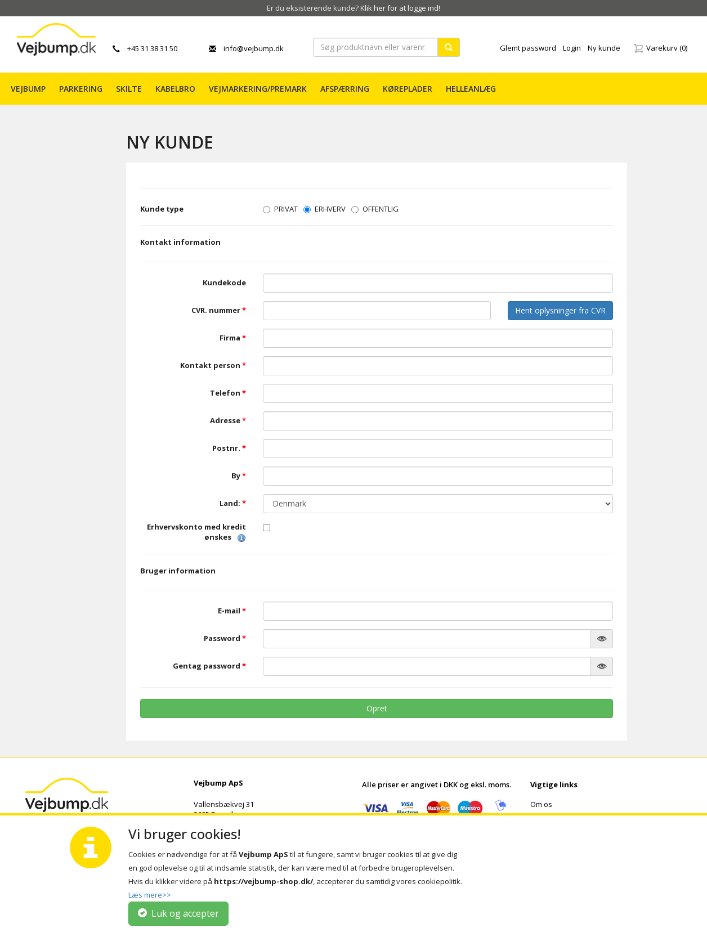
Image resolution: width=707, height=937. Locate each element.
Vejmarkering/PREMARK (258, 88)
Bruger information (178, 571)
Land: (233, 503)
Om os (541, 804)
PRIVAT (280, 209)
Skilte (129, 88)
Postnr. (229, 448)
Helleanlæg (471, 88)
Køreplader (407, 88)
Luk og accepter (178, 913)
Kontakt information (180, 242)
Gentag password (209, 666)
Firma (233, 338)
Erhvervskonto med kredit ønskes (196, 532)
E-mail (232, 611)
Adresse (228, 420)
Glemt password (528, 48)
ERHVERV (324, 209)
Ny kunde (604, 48)
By (238, 475)
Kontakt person (213, 365)
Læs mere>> (149, 895)
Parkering (80, 88)
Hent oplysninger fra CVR (560, 310)
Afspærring (344, 88)
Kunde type (162, 209)
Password (225, 638)
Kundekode (224, 282)
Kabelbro (175, 88)
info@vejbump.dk (246, 48)
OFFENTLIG (375, 209)
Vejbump (28, 88)
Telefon (228, 393)
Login (572, 48)
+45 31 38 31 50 (145, 48)
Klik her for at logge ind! (400, 8)
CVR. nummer (218, 310)
